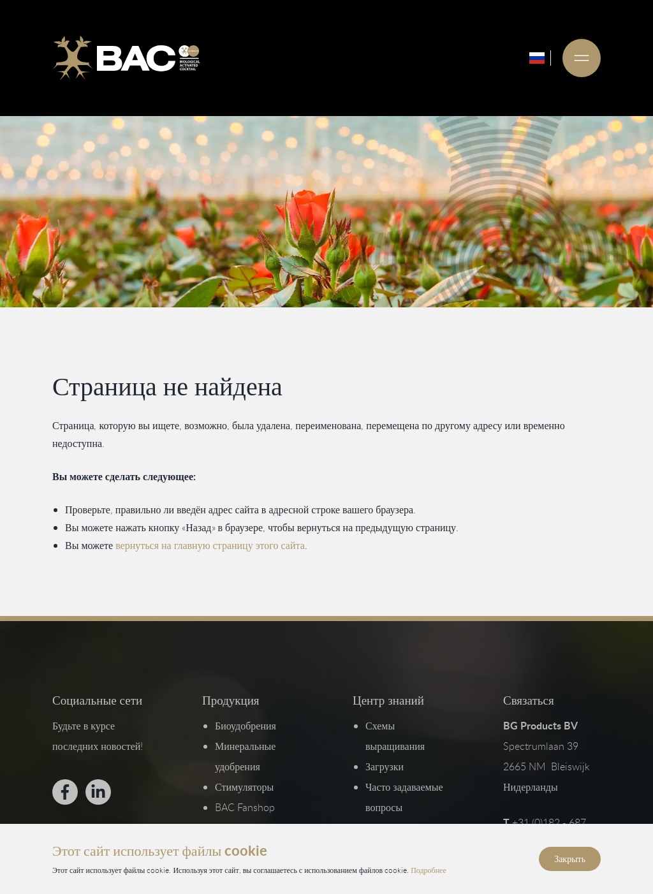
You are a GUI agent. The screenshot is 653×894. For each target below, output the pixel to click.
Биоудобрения (245, 726)
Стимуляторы (244, 787)
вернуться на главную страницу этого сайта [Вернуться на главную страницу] (210, 545)
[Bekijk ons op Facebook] (65, 792)
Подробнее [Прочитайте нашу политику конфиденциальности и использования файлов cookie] (428, 869)
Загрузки (384, 766)
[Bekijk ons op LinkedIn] (98, 792)
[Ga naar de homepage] (126, 58)
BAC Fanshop (245, 807)
